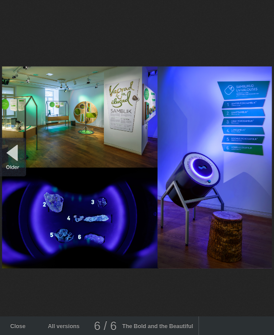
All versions (64, 326)
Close (18, 326)
